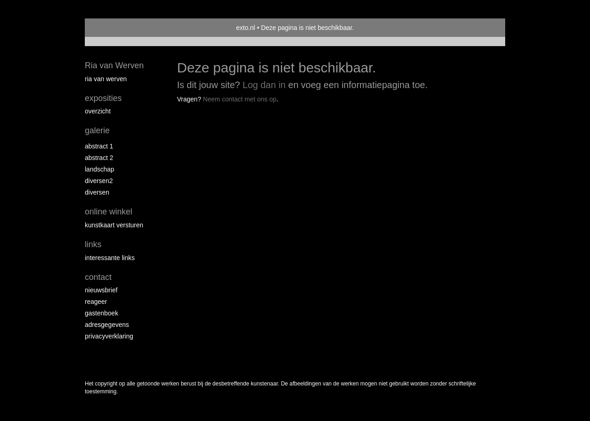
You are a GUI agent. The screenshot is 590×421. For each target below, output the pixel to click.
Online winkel (108, 211)
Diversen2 (99, 180)
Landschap (99, 169)
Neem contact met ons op (240, 99)
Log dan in (263, 85)
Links (93, 244)
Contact (98, 277)
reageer (96, 301)
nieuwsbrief (101, 290)
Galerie (97, 130)
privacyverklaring (109, 336)
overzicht (98, 111)
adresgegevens (107, 324)
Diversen (97, 192)
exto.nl (245, 27)
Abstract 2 (99, 157)
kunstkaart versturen (114, 225)
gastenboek (101, 313)
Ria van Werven (114, 65)
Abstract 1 (99, 146)
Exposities (103, 98)
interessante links (110, 257)
